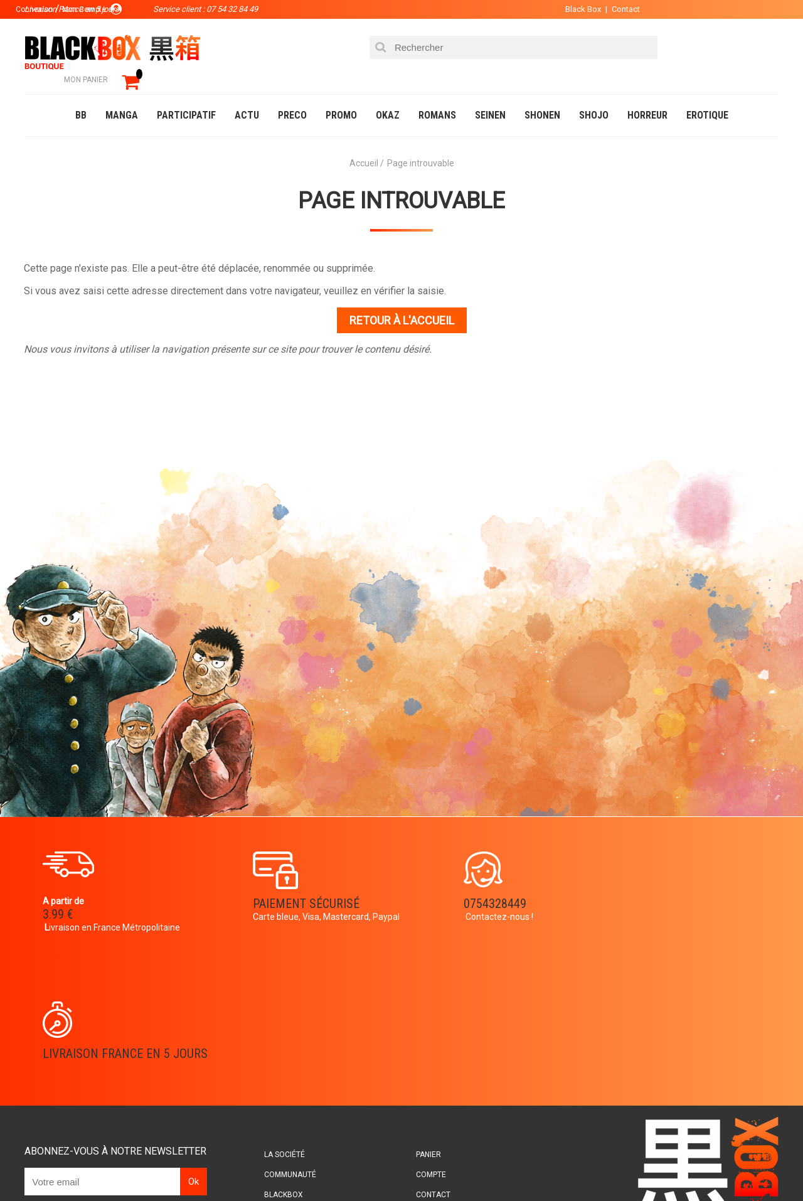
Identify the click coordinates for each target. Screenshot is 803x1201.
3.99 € (59, 897)
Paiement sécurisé (285, 886)
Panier (421, 1003)
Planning (283, 1063)
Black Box (577, 9)
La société (286, 1003)
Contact (619, 9)
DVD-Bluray (116, 1166)
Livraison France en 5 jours (672, 893)
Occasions (304, 1166)
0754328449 (451, 886)
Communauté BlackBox (211, 1166)
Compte (424, 1023)
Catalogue (50, 1166)
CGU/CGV (425, 1063)
